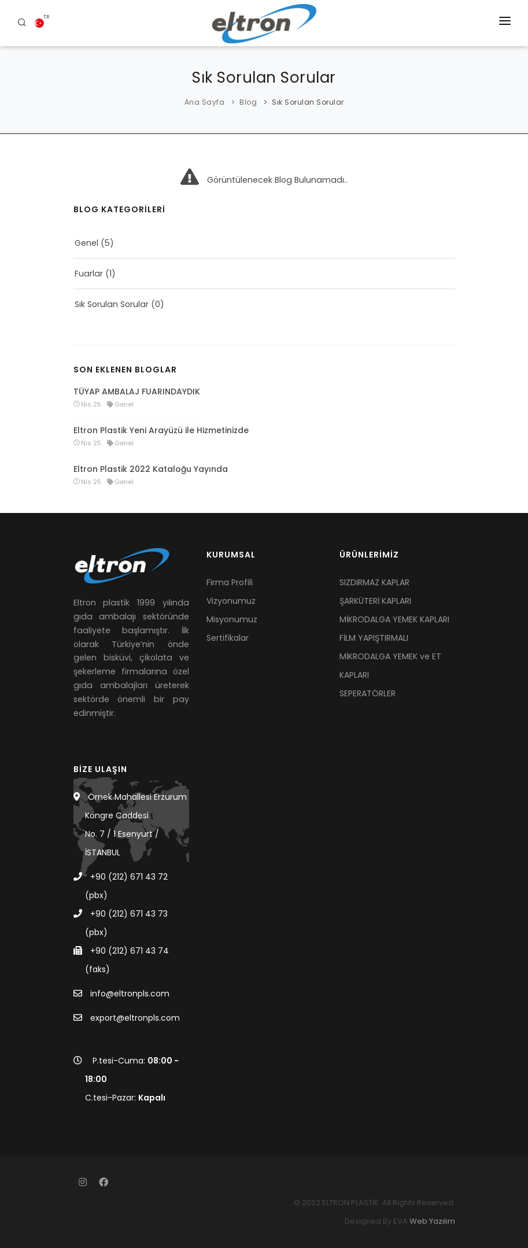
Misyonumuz (231, 619)
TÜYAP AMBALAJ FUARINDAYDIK (136, 391)
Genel (86, 243)
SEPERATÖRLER (367, 693)
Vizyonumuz (231, 601)
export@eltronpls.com (135, 1018)
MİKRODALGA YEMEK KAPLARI (394, 619)
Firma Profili (229, 582)
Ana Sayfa (204, 102)
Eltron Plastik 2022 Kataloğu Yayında (150, 469)
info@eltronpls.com (129, 993)
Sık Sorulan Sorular (308, 102)
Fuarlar (89, 273)
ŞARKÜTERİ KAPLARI (375, 601)
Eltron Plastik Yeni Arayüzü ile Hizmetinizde (161, 430)
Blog (248, 102)
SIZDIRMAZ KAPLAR (374, 582)
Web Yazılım (432, 1221)
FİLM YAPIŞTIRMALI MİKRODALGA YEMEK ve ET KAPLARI (390, 656)
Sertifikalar (227, 638)
